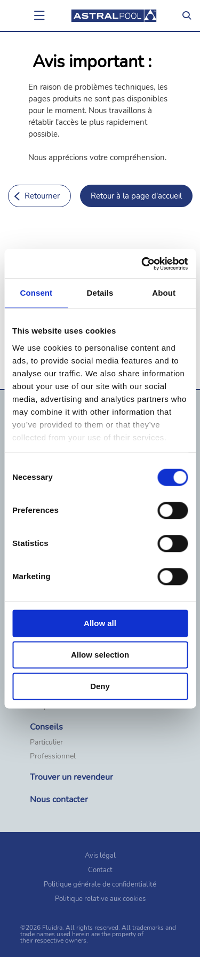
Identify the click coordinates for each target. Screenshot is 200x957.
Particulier (46, 742)
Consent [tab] (36, 292)
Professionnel (53, 756)
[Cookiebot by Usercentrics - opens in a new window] (142, 264)
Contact (100, 870)
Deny (100, 686)
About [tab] (163, 292)
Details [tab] (100, 292)
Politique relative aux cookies (100, 899)
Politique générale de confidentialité (100, 884)
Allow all (100, 623)
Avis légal (100, 855)
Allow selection (100, 654)
